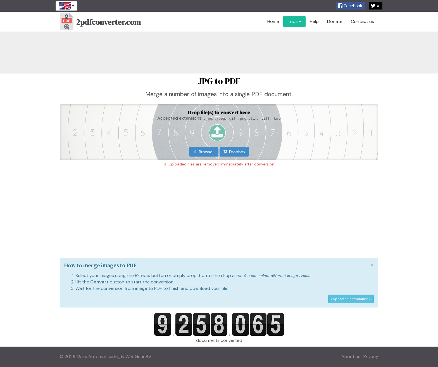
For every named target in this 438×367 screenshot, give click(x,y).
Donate (334, 21)
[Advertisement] (219, 53)
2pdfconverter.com (100, 23)
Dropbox (234, 151)
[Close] (372, 265)
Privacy (370, 356)
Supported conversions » (351, 299)
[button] (350, 6)
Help (314, 21)
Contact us (362, 21)
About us (350, 356)
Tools (294, 21)
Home (273, 21)
